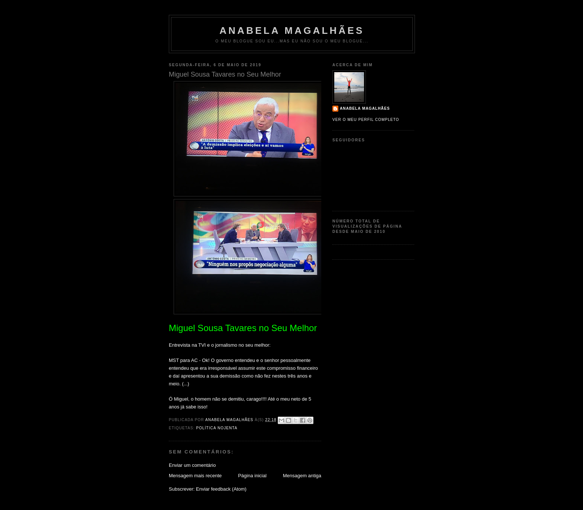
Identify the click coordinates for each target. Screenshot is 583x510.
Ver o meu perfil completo (365, 120)
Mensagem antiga (302, 475)
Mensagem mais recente (195, 475)
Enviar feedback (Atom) (221, 489)
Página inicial (252, 475)
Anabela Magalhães (291, 30)
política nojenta (216, 428)
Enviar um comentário (192, 465)
